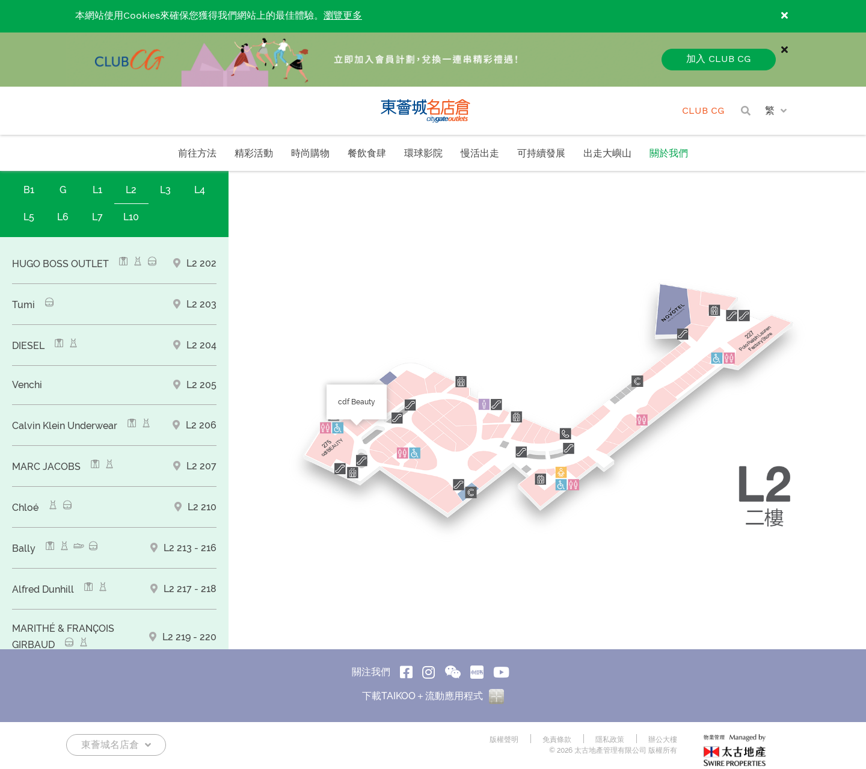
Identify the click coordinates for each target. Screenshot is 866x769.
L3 (165, 190)
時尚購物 (310, 153)
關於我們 (669, 153)
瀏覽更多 (343, 16)
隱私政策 (609, 739)
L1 (97, 190)
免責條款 (556, 739)
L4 (199, 190)
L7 (97, 217)
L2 (131, 190)
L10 (131, 217)
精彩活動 (254, 153)
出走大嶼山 (607, 153)
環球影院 (423, 153)
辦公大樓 (662, 739)
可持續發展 (541, 153)
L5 (28, 217)
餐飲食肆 (367, 153)
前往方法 (197, 153)
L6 (63, 217)
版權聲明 (504, 739)
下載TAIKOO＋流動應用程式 (433, 696)
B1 (28, 190)
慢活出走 (480, 153)
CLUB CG (703, 111)
